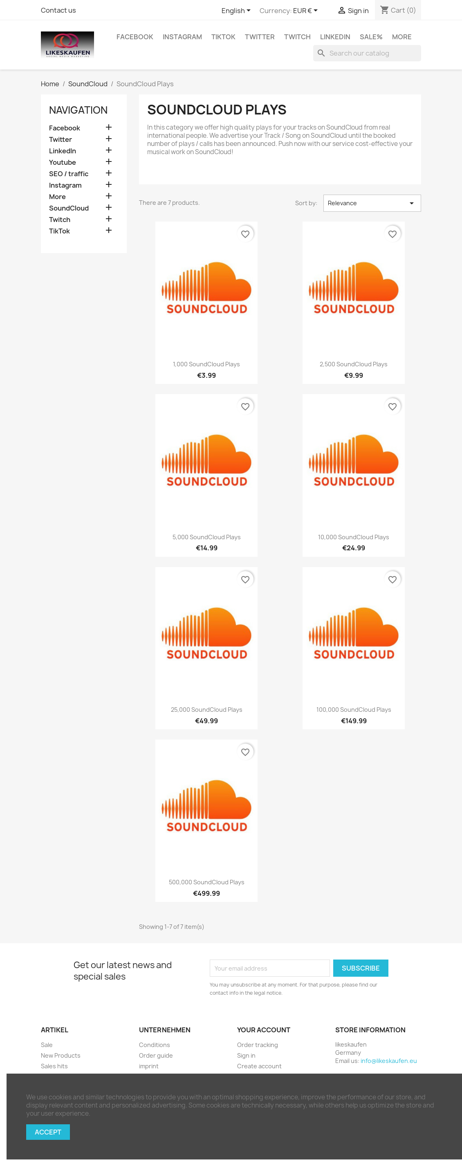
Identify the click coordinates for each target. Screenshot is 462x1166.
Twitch (297, 36)
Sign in (246, 1055)
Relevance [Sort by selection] (372, 203)
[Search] (367, 53)
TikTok (223, 36)
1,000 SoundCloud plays (206, 364)
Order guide (156, 1055)
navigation (78, 110)
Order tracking (257, 1045)
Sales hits (54, 1066)
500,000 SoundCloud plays (206, 882)
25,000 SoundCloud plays (206, 709)
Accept (48, 1132)
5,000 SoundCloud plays (207, 537)
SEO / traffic (68, 174)
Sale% (371, 36)
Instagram (182, 36)
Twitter (260, 36)
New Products (61, 1055)
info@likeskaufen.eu (389, 1061)
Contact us (58, 10)
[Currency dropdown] (307, 11)
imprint (149, 1066)
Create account (259, 1066)
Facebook (135, 36)
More (402, 36)
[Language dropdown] (237, 11)
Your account (263, 1029)
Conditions (154, 1045)
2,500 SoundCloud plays (354, 364)
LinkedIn (335, 36)
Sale (47, 1045)
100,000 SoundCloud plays (353, 709)
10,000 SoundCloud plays (353, 537)
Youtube (62, 162)
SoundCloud (69, 208)
